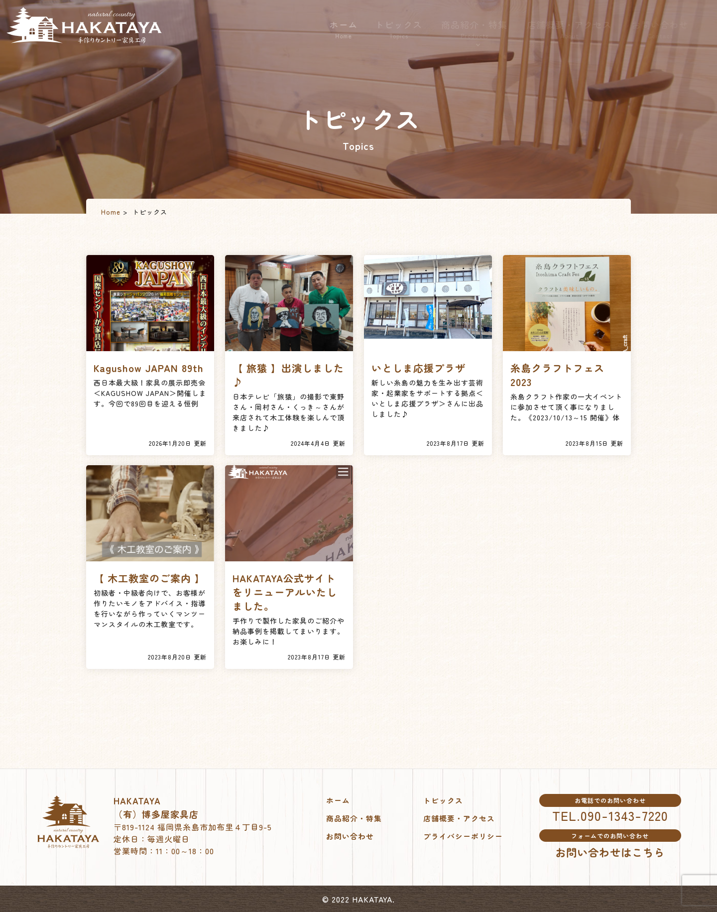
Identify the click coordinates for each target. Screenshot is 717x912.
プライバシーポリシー (465, 836)
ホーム (353, 29)
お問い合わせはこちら (610, 851)
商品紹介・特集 (487, 30)
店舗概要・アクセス (582, 29)
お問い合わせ (673, 29)
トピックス (410, 29)
